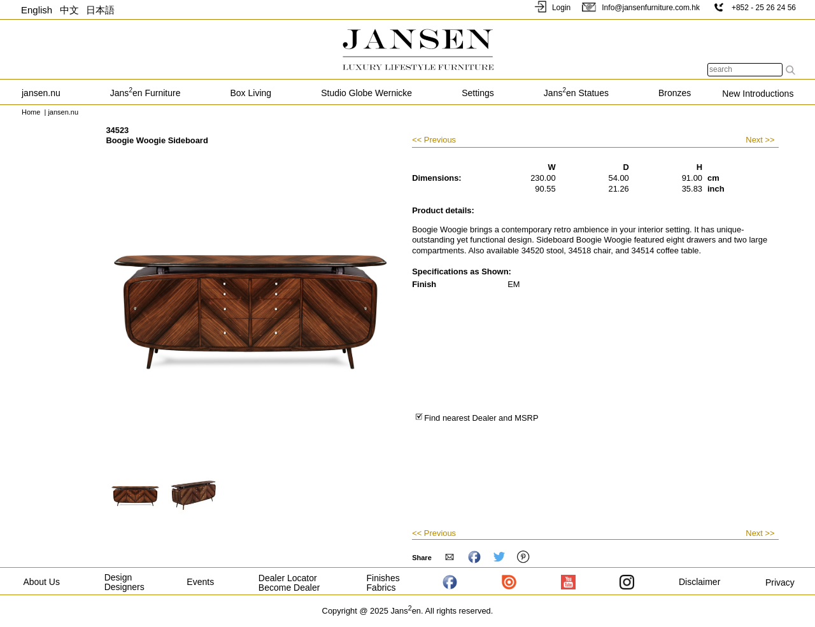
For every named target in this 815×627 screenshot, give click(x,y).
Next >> (760, 139)
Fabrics (381, 587)
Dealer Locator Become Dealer (289, 583)
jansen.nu (41, 93)
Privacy (780, 582)
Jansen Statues (576, 93)
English (36, 9)
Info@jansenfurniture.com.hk (640, 7)
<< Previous (434, 140)
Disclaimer (699, 582)
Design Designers (124, 582)
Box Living (251, 93)
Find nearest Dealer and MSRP (476, 418)
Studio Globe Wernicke (366, 93)
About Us (41, 582)
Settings (478, 93)
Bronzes (674, 93)
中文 (69, 9)
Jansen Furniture (145, 93)
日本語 (100, 9)
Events (200, 582)
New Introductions (757, 93)
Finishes (383, 578)
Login (551, 7)
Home (31, 112)
